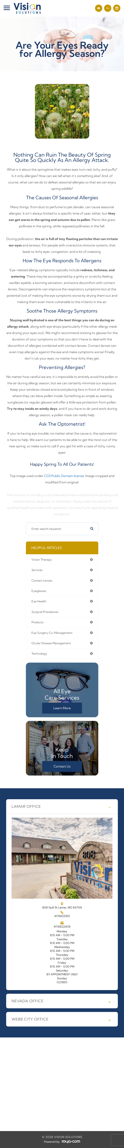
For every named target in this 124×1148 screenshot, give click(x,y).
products (37, 622)
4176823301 (62, 916)
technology (39, 653)
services (37, 570)
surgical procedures (44, 612)
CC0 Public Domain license (64, 476)
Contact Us (62, 766)
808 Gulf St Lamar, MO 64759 (62, 905)
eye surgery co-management (51, 633)
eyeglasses (38, 591)
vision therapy (41, 559)
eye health (38, 601)
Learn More (62, 708)
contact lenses (41, 580)
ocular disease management (51, 643)
